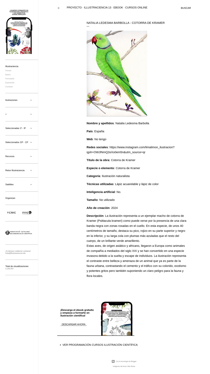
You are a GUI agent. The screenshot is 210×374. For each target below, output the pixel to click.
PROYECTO (74, 7)
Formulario (9, 79)
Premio (8, 70)
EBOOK (118, 7)
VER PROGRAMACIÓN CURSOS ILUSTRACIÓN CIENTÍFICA (100, 344)
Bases (8, 75)
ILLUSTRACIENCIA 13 (97, 7)
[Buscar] (186, 8)
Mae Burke (131, 366)
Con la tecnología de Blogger (124, 361)
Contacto (9, 87)
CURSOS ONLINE (136, 7)
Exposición (9, 83)
